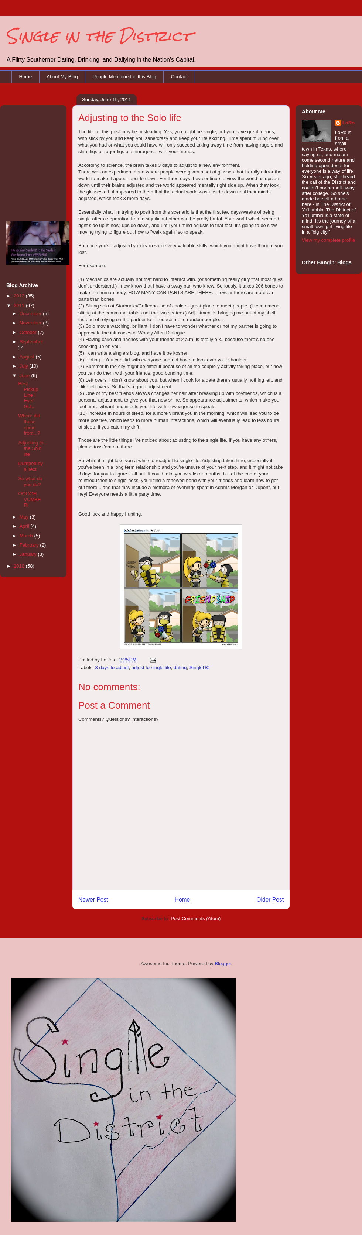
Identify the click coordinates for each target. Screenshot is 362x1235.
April (25, 526)
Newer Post (93, 900)
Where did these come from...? (29, 424)
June (25, 375)
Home (25, 76)
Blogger (223, 963)
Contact (179, 76)
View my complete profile (328, 240)
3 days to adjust (112, 667)
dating (180, 667)
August (28, 357)
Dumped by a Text (30, 466)
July (25, 366)
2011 (20, 305)
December (31, 313)
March (27, 536)
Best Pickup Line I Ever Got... (28, 395)
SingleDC (199, 667)
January (29, 554)
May (25, 517)
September (31, 341)
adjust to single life (151, 667)
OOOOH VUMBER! (29, 499)
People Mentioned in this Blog (124, 76)
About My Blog (62, 76)
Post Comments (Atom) (196, 918)
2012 (20, 296)
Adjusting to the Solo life (30, 448)
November (31, 323)
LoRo (348, 122)
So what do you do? (30, 481)
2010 (20, 566)
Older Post (270, 900)
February (30, 545)
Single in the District (99, 36)
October (29, 332)
